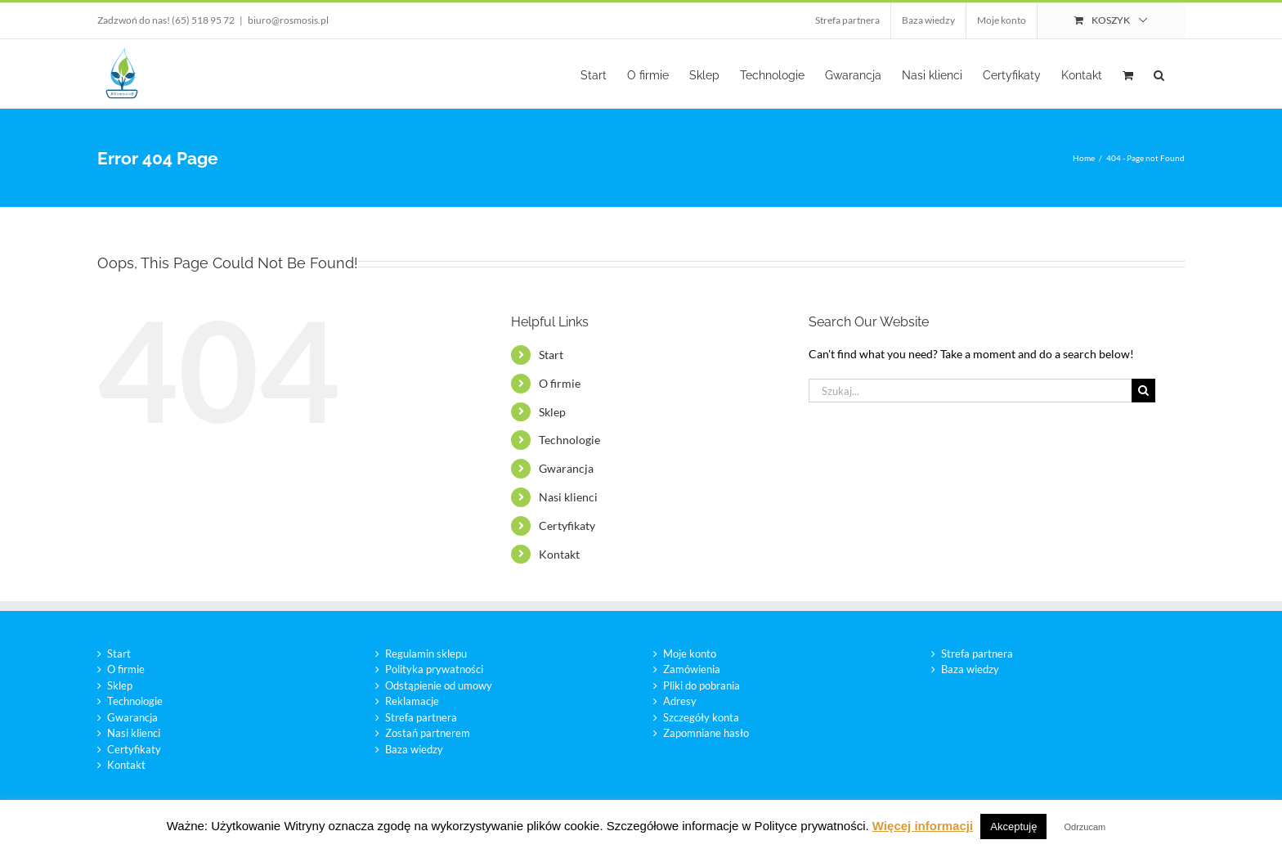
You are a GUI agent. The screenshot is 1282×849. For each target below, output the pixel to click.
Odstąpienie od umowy (438, 685)
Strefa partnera (421, 717)
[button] (1159, 73)
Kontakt (559, 554)
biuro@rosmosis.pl (288, 20)
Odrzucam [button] (1085, 827)
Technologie (569, 440)
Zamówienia (691, 669)
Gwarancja (566, 468)
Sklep (552, 412)
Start (551, 355)
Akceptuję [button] (1013, 826)
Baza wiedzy (414, 749)
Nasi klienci (568, 497)
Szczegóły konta (701, 717)
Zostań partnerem (427, 732)
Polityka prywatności (434, 669)
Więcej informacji (922, 826)
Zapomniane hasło (706, 732)
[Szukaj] (1143, 390)
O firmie (559, 383)
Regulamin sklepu (426, 653)
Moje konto (689, 653)
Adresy (680, 701)
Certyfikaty (567, 525)
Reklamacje (412, 701)
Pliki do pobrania (701, 685)
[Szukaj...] (970, 390)
